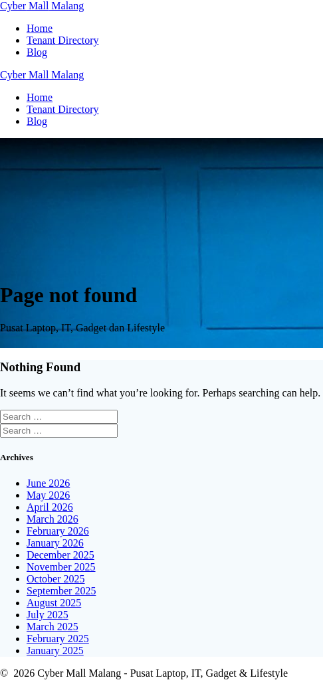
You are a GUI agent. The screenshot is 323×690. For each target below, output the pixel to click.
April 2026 (50, 507)
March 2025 (52, 626)
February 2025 (58, 638)
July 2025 (47, 614)
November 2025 (61, 566)
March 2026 (52, 519)
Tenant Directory (63, 40)
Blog (37, 52)
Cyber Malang (42, 5)
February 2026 (58, 531)
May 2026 (48, 495)
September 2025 (61, 590)
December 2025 (60, 555)
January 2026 (55, 543)
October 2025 (56, 578)
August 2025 (54, 602)
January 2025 (55, 650)
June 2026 (48, 483)
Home (40, 28)
